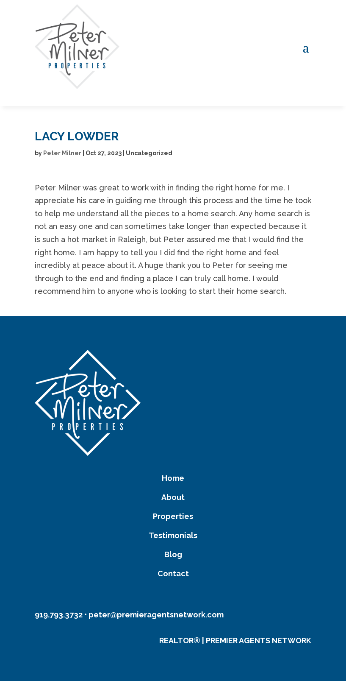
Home (173, 478)
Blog (173, 554)
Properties (173, 516)
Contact (173, 573)
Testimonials (173, 535)
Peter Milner (62, 153)
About (173, 497)
